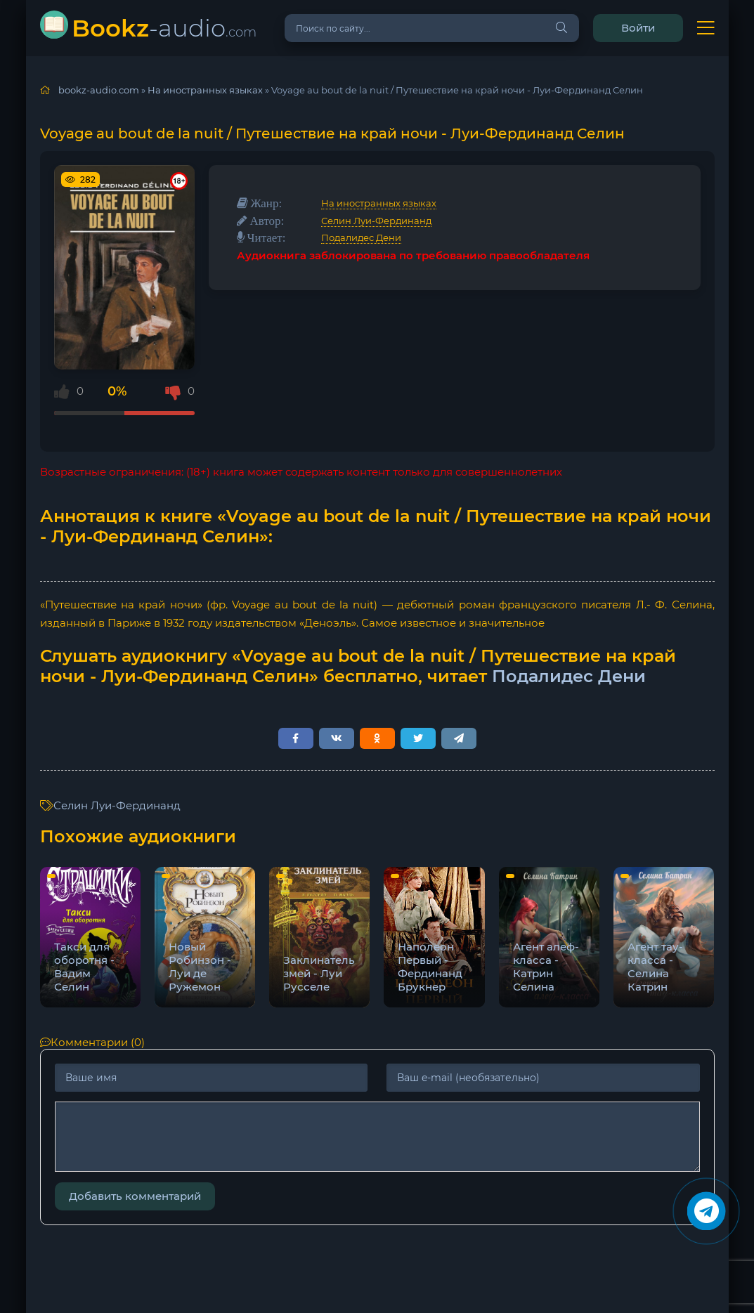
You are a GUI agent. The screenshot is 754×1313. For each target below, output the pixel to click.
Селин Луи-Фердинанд (376, 220)
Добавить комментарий (135, 1196)
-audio (164, 27)
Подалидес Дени (361, 237)
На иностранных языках (378, 203)
